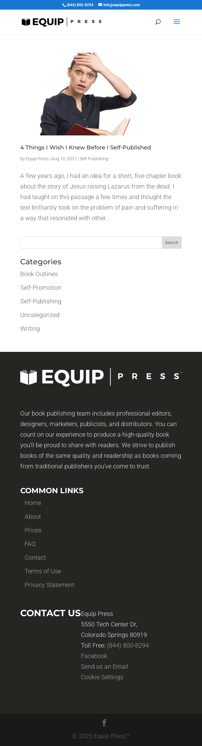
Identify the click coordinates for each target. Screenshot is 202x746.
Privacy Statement (49, 585)
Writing (30, 328)
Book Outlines (39, 274)
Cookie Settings (102, 677)
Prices (33, 530)
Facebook (94, 656)
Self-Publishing (94, 158)
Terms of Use (43, 571)
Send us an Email (104, 666)
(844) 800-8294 (128, 645)
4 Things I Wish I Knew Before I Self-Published (85, 147)
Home (33, 503)
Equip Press (37, 158)
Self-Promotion (40, 287)
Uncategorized (39, 315)
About (33, 516)
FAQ (30, 544)
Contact (35, 557)
